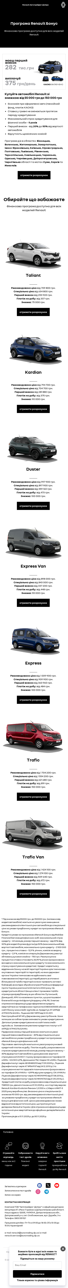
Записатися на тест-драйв (18, 1190)
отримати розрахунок (34, 175)
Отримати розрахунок (33, 312)
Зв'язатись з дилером (15, 1186)
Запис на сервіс (13, 1195)
